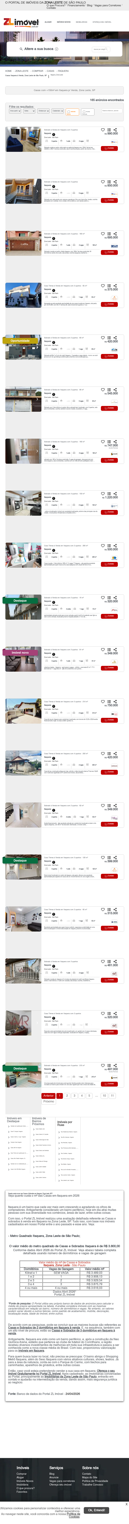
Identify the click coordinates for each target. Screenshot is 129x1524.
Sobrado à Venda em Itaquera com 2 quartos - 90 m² (64, 390)
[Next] (36, 139)
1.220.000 (110, 497)
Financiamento (76, 5)
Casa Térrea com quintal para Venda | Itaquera (21, 1153)
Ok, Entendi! (96, 1510)
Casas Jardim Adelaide (41, 1166)
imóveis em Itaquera (31, 1351)
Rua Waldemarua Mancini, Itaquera (69, 1131)
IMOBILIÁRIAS (81, 22)
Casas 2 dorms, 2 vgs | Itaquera (18, 1136)
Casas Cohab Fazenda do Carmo (43, 1145)
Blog (89, 5)
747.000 (111, 445)
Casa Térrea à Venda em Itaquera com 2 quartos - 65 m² (65, 286)
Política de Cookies (73, 1516)
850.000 (111, 185)
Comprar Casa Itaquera (16, 1142)
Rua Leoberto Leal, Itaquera (67, 1180)
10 (104, 1095)
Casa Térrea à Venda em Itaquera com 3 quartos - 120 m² (66, 857)
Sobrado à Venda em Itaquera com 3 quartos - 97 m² (64, 650)
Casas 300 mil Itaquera (16, 1147)
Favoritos (22, 1492)
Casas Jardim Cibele (40, 1172)
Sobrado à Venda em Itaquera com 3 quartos (61, 130)
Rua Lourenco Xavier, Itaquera (68, 1175)
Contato (51, 8)
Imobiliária (22, 1485)
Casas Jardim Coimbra (41, 1177)
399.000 (111, 861)
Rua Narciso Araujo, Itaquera (67, 1158)
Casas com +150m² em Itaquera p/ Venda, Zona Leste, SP (64, 90)
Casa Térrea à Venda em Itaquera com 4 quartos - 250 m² (66, 754)
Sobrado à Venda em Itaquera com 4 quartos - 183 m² (64, 234)
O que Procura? (56, 5)
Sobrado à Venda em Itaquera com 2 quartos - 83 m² (64, 338)
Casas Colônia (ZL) (40, 1156)
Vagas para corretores (62, 1481)
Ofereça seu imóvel (60, 1485)
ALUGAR (48, 22)
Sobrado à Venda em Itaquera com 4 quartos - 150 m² (64, 494)
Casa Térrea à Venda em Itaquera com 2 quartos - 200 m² (66, 546)
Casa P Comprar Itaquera (17, 1131)
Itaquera (47, 133)
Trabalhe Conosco (92, 1485)
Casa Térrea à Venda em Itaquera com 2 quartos (62, 1013)
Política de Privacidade (95, 1481)
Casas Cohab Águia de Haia (42, 1139)
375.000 (111, 289)
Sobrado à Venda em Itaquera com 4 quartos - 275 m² (64, 1065)
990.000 (111, 133)
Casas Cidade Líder (40, 1129)
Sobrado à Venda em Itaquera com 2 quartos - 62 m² (64, 806)
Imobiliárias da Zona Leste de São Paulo (71, 1376)
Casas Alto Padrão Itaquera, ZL (18, 1158)
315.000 (111, 913)
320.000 (111, 601)
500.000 (111, 549)
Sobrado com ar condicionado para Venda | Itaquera (23, 1163)
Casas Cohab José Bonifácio (42, 1150)
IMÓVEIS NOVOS (63, 22)
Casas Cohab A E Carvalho (42, 1134)
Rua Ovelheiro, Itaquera (66, 1153)
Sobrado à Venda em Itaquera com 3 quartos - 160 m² (64, 442)
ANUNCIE (34, 24)
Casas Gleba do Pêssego (41, 1161)
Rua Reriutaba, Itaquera (66, 1142)
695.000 (111, 237)
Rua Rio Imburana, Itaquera (67, 1137)
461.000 (111, 965)
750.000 (111, 705)
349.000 (111, 653)
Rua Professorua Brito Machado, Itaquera (70, 1148)
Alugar (20, 1477)
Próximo (48, 1101)
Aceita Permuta (86, 113)
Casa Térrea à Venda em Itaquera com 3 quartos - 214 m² (66, 702)
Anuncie (54, 1477)
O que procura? (26, 1488)
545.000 (111, 393)
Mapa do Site (89, 1477)
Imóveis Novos (71, 113)
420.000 (111, 341)
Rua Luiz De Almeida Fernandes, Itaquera (70, 1169)
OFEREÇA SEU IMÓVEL (102, 22)
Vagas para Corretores (107, 5)
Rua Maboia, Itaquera (66, 1164)
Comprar (22, 1474)
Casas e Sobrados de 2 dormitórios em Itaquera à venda (44, 1328)
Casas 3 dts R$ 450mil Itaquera (18, 1169)
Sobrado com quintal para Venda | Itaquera (20, 1126)
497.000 (111, 1069)
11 (112, 1095)
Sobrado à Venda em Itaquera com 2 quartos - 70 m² (64, 598)
